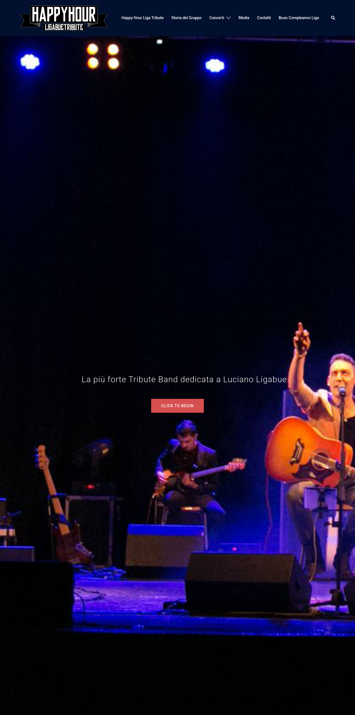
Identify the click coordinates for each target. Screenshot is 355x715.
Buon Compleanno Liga (299, 18)
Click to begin (177, 406)
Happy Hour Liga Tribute (142, 18)
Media (244, 18)
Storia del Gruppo (186, 18)
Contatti (264, 18)
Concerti (216, 18)
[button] (333, 18)
